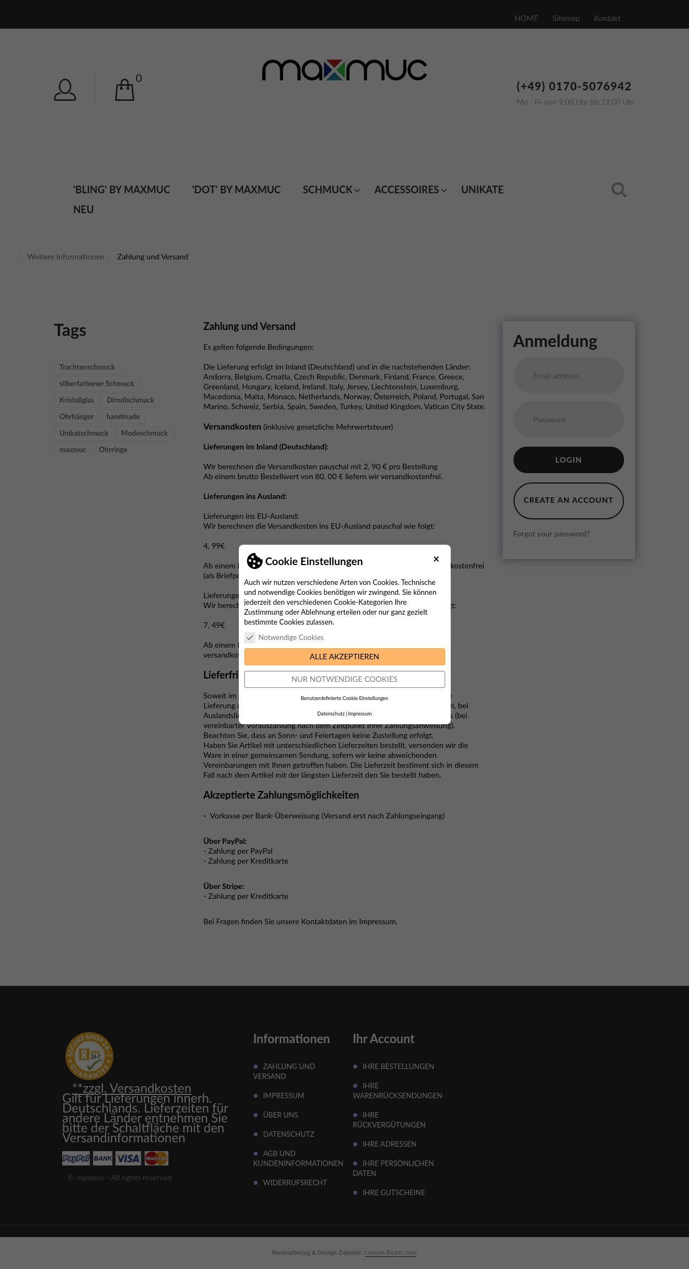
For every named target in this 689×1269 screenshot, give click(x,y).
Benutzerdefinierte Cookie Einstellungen (345, 698)
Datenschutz (331, 714)
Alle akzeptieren (345, 656)
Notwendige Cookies (284, 637)
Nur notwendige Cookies (344, 679)
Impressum (359, 714)
